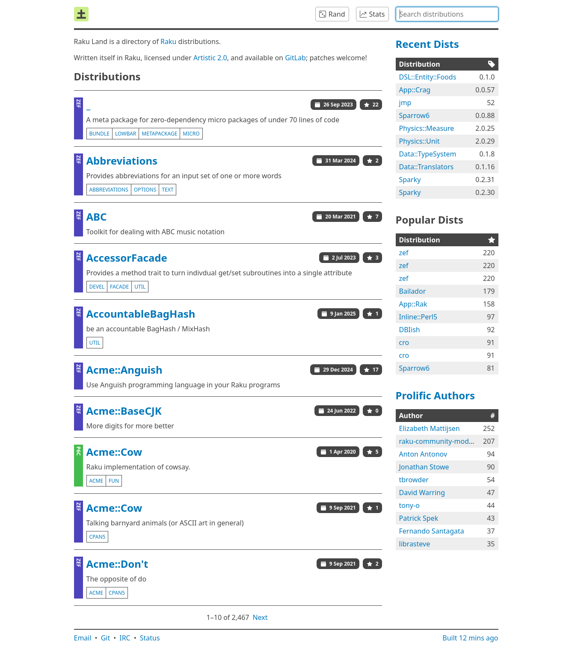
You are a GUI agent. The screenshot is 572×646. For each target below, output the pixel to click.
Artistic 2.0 (210, 57)
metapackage (159, 133)
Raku (168, 41)
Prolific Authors (435, 395)
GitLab (295, 57)
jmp (405, 102)
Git (105, 638)
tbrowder (414, 479)
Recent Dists (427, 44)
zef (404, 252)
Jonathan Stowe (424, 467)
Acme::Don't (117, 564)
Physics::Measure (426, 128)
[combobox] (447, 14)
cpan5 (97, 536)
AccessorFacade (126, 258)
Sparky (410, 179)
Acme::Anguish (124, 370)
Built (470, 638)
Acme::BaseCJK (124, 411)
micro (191, 133)
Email (83, 638)
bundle (99, 133)
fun (114, 480)
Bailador (412, 291)
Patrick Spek (419, 518)
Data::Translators (426, 166)
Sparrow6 (414, 115)
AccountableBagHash (141, 314)
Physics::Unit (419, 141)
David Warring (422, 492)
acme (96, 480)
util (139, 286)
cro (404, 342)
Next (259, 617)
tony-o (409, 505)
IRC (124, 638)
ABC (96, 216)
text (167, 189)
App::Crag (415, 89)
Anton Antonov (423, 454)
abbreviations (108, 189)
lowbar (125, 133)
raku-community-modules (440, 441)
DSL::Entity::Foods (427, 77)
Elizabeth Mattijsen (429, 428)
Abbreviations (122, 160)
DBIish (409, 329)
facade (119, 286)
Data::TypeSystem (427, 154)
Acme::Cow (114, 452)
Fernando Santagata (431, 531)
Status (150, 638)
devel (97, 286)
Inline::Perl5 (418, 317)
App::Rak (413, 304)
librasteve (414, 544)
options (145, 189)
